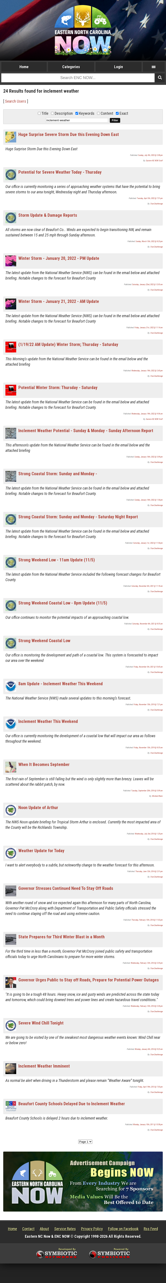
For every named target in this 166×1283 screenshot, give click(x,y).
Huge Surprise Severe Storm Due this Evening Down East (68, 134)
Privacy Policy (92, 1228)
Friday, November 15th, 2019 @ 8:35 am (148, 748)
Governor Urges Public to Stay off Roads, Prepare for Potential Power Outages (88, 979)
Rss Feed (151, 1228)
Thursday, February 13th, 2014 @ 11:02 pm (147, 920)
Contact (28, 1228)
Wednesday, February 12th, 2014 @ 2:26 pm (147, 1006)
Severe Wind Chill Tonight (41, 1023)
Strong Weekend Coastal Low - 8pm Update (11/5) (62, 603)
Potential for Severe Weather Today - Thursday (60, 172)
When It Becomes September (44, 764)
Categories (71, 67)
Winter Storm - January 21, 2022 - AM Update (58, 301)
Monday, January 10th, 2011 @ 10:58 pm (148, 1124)
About (44, 1228)
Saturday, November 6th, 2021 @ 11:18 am (147, 586)
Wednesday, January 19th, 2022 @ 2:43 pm (147, 371)
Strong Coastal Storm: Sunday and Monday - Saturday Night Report (78, 516)
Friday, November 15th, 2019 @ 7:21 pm (148, 704)
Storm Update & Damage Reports (47, 215)
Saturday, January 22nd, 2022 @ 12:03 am (147, 284)
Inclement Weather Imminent (44, 1066)
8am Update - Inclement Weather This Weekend (60, 683)
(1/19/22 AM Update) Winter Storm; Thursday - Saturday (68, 344)
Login (118, 67)
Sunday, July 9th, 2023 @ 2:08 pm (150, 155)
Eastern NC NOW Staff (154, 161)
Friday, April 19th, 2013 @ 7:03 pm (150, 1087)
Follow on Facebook (123, 1228)
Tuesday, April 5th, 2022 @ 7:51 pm (150, 198)
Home (24, 67)
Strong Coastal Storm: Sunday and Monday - (57, 473)
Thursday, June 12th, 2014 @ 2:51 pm (149, 871)
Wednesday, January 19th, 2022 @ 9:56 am (147, 414)
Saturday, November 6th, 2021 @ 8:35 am (147, 624)
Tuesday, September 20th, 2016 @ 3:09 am (147, 791)
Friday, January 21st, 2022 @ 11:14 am (148, 327)
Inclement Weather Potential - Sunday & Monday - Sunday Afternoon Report (85, 430)
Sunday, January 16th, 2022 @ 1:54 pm (148, 500)
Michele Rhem (157, 796)
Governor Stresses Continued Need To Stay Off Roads (65, 888)
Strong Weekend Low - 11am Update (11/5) (56, 559)
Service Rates (65, 1228)
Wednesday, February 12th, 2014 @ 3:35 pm (147, 963)
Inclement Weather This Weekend (48, 721)
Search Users (15, 101)
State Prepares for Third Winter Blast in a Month (61, 936)
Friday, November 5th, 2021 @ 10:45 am (148, 667)
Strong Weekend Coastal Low (44, 640)
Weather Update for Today (41, 850)
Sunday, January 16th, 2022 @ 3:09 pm (148, 457)
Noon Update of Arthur (38, 807)
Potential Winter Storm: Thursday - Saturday (57, 387)
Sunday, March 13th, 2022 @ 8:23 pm (149, 241)
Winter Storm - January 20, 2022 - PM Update (58, 258)
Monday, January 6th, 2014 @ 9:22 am (149, 1049)
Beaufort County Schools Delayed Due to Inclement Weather (71, 1103)
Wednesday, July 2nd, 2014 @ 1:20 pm (149, 834)
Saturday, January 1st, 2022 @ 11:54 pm (148, 543)
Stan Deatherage (156, 204)
